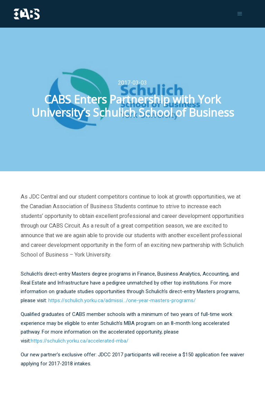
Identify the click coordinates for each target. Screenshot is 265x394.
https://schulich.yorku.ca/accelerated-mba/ (79, 341)
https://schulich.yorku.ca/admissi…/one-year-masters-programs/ (122, 300)
